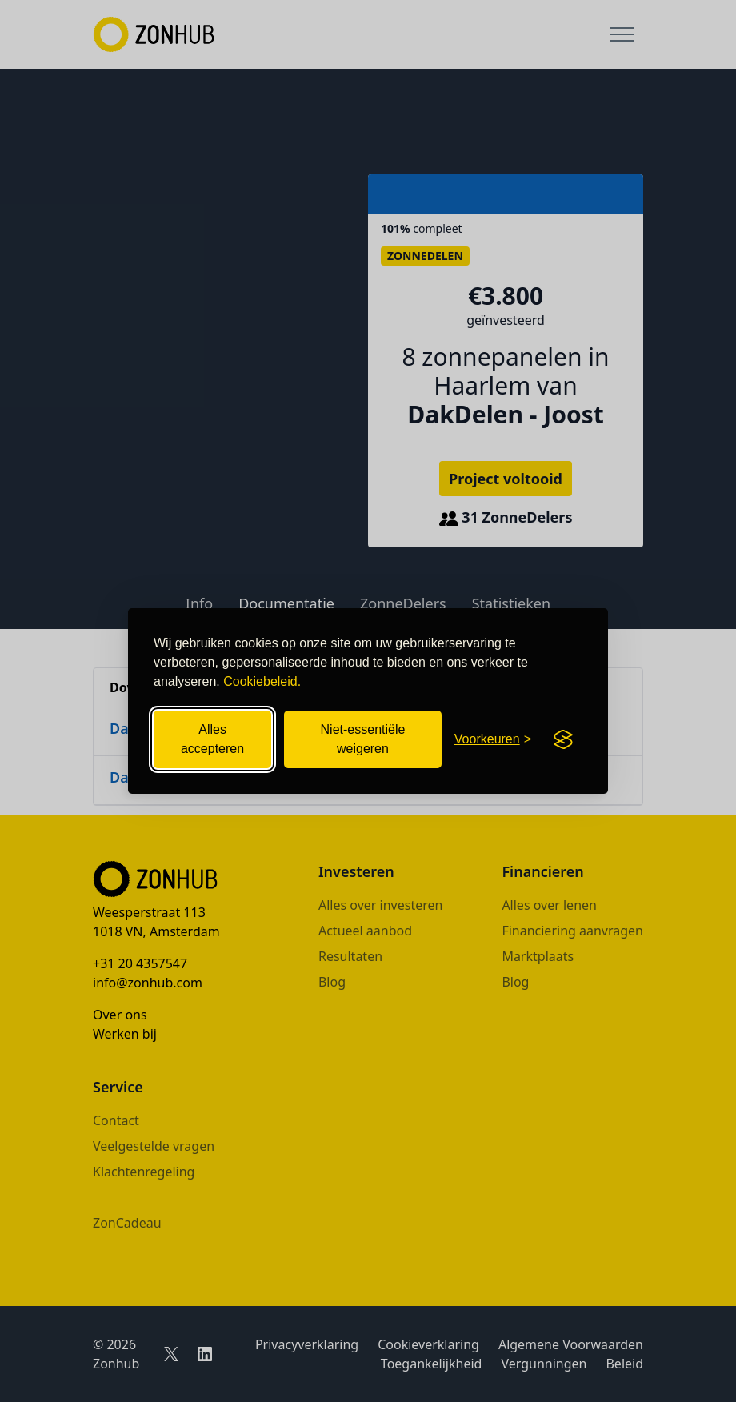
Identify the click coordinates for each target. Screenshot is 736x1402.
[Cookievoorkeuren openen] (492, 739)
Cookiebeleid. (262, 681)
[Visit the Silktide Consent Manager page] (563, 739)
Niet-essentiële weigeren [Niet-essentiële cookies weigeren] (363, 739)
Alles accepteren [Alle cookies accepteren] (212, 739)
